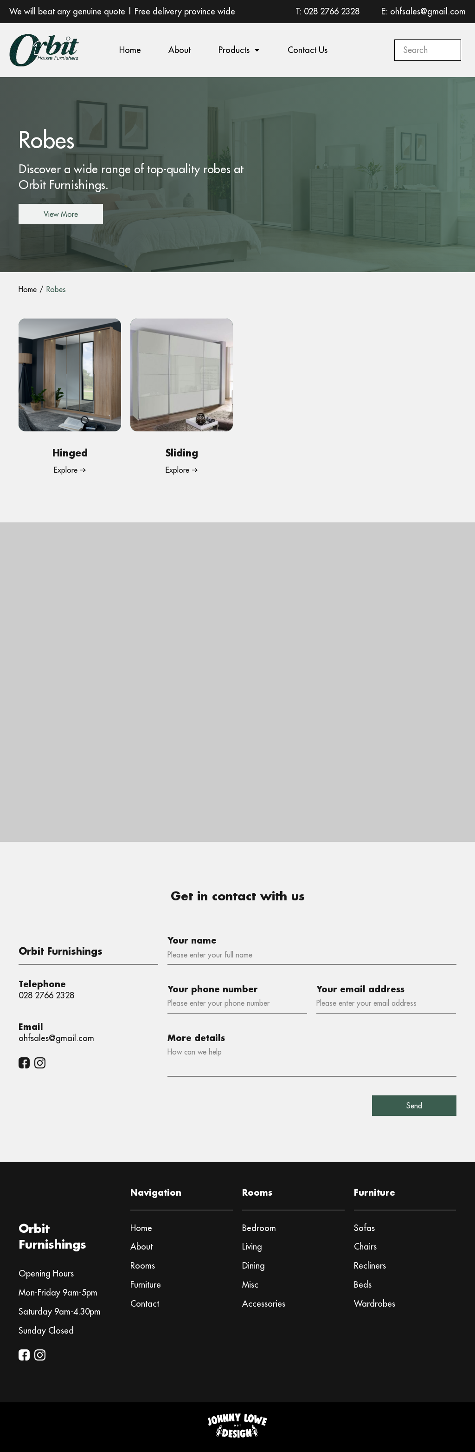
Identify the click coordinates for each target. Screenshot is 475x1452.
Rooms (142, 1265)
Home (130, 50)
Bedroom (259, 1228)
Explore (65, 470)
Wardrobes (374, 1303)
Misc (250, 1284)
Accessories (263, 1303)
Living (252, 1246)
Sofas (364, 1228)
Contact (144, 1303)
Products (234, 50)
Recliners (370, 1265)
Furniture (145, 1284)
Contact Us (307, 50)
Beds (363, 1284)
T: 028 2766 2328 (327, 11)
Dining (253, 1265)
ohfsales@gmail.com (56, 1038)
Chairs (365, 1246)
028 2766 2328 (46, 995)
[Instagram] (39, 1062)
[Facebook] (24, 1062)
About (179, 50)
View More (61, 214)
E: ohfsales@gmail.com (423, 11)
